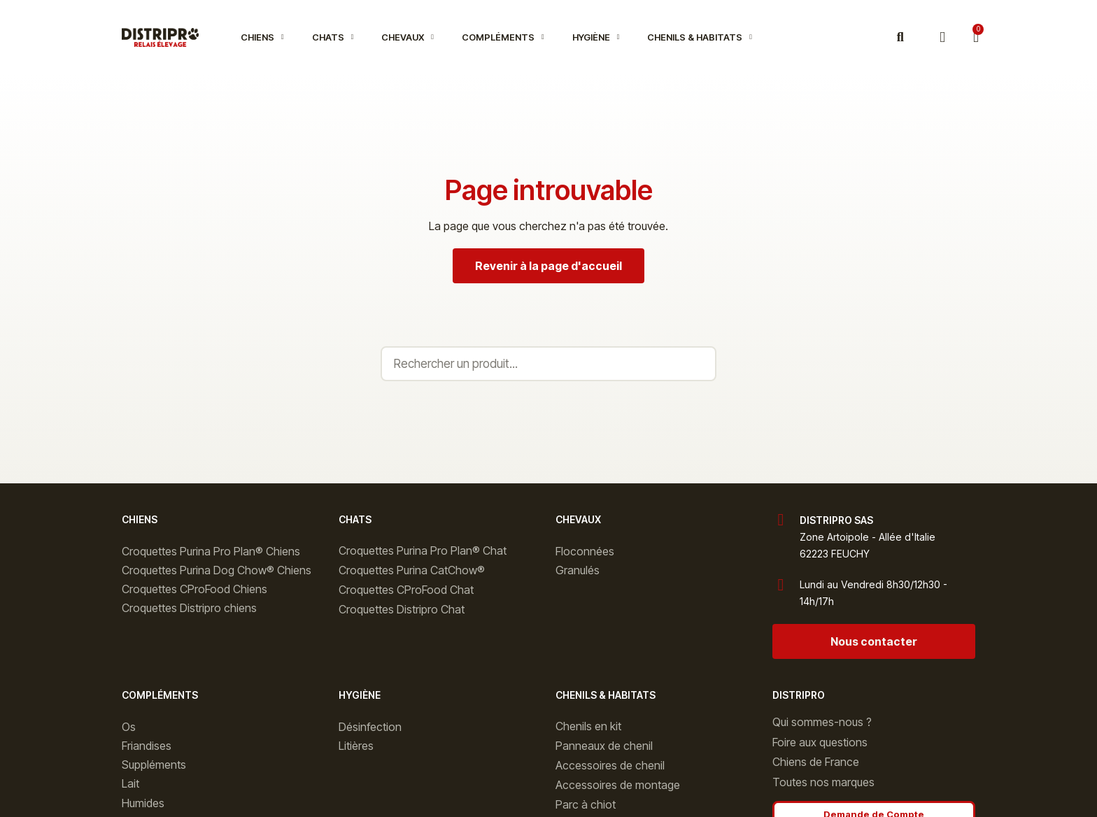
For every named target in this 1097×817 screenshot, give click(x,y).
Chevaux (407, 37)
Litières (356, 746)
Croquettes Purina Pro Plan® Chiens (211, 551)
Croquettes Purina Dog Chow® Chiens (216, 570)
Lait (130, 783)
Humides (143, 803)
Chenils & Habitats (699, 37)
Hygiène (596, 37)
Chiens (262, 37)
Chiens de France (815, 762)
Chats (333, 37)
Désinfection (370, 727)
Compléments (503, 37)
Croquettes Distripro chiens (189, 608)
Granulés (577, 570)
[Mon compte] (942, 37)
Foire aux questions (820, 742)
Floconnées (584, 551)
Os (129, 727)
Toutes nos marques (823, 782)
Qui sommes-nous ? (822, 722)
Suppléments (154, 765)
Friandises (146, 746)
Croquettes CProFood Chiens (194, 589)
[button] (900, 37)
